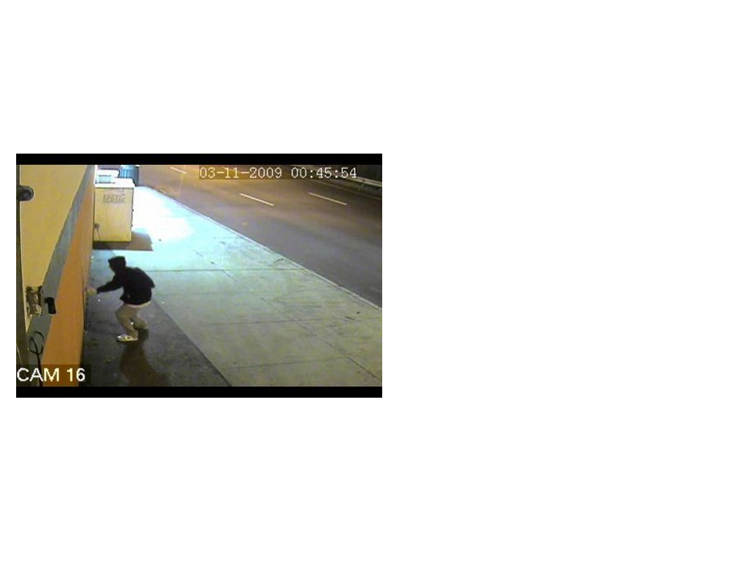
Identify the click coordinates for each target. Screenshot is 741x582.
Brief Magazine (371, 76)
